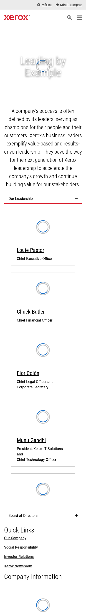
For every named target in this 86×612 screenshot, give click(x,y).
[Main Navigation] (79, 18)
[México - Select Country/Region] (44, 4)
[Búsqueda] (69, 18)
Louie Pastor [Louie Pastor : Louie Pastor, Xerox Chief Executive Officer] (30, 250)
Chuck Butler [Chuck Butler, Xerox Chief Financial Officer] (31, 312)
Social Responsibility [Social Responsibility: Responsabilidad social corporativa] (21, 547)
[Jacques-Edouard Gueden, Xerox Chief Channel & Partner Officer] (43, 504)
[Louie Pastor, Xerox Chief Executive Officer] (43, 238)
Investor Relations (19, 556)
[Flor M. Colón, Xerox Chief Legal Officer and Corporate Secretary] (43, 364)
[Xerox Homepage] (17, 18)
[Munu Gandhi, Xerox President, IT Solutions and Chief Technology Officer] (43, 433)
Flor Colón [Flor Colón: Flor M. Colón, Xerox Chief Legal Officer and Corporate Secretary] (28, 373)
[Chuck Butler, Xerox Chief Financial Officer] (43, 300)
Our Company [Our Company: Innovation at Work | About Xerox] (15, 538)
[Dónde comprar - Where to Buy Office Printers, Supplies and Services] (69, 4)
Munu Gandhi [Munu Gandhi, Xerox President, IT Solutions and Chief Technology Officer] (31, 440)
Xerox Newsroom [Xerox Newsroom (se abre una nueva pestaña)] (18, 566)
